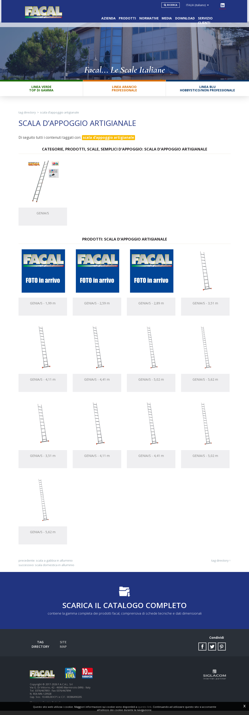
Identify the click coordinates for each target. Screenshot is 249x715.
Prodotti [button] (123, 16)
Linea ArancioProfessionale (124, 92)
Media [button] (165, 16)
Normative (145, 16)
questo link (144, 706)
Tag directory (27, 116)
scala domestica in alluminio (54, 569)
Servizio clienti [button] (211, 16)
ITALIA (200, 5)
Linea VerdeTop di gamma (41, 92)
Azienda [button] (103, 16)
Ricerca (175, 5)
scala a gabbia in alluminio (54, 564)
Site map (66, 647)
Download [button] (183, 16)
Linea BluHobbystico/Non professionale (207, 92)
